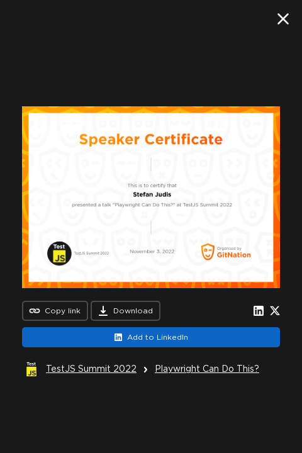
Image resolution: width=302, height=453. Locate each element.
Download (125, 311)
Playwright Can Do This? (207, 369)
